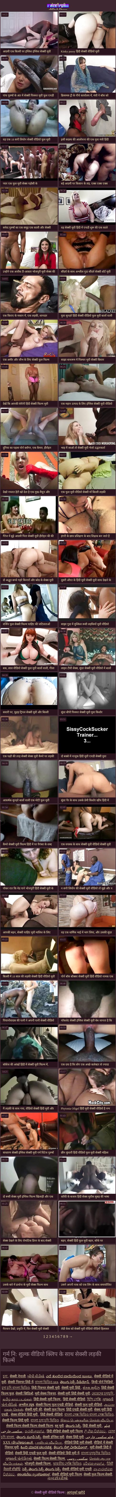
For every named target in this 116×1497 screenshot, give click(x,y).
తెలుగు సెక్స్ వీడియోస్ (75, 1382)
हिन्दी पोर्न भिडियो (102, 1382)
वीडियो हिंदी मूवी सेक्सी (78, 1442)
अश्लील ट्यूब (26, 1405)
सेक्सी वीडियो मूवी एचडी (77, 1469)
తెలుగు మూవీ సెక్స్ (28, 1437)
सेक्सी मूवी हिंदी (71, 1388)
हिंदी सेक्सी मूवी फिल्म (47, 1399)
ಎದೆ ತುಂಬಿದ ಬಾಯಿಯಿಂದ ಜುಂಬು (69, 1376)
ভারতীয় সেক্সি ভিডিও (67, 1463)
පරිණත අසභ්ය (94, 1463)
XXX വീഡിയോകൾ (18, 1442)
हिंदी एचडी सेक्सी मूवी (79, 1409)
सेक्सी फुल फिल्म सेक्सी (98, 1474)
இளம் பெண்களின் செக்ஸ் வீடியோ (87, 1420)
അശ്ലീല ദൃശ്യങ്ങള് (33, 1474)
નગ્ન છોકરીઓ (58, 1478)
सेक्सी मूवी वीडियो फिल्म (58, 6)
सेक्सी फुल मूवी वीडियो (88, 1405)
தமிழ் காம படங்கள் (17, 1399)
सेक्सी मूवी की (33, 1409)
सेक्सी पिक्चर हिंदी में (20, 1382)
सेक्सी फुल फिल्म (54, 1409)
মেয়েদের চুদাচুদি (103, 1393)
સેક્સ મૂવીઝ (91, 1388)
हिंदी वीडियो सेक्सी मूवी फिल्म (65, 1431)
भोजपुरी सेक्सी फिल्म (38, 1463)
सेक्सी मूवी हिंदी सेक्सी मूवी (74, 1393)
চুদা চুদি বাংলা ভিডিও (16, 1388)
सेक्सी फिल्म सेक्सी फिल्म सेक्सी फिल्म (29, 1426)
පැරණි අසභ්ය (35, 1431)
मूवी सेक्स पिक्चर (45, 1393)
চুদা (5, 1376)
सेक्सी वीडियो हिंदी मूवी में (64, 1453)
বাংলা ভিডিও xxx (46, 1382)
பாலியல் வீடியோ (49, 1442)
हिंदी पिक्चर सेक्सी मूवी (45, 1388)
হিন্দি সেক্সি (94, 1399)
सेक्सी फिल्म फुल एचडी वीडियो (54, 1405)
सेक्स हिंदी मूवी (75, 1437)
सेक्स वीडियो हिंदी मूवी (25, 1414)
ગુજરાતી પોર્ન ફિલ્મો (18, 1458)
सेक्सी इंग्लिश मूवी (53, 1437)
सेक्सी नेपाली (18, 1376)
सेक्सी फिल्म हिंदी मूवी (15, 1420)
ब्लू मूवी (59, 1426)
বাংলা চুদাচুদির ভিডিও (95, 1453)
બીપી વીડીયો (36, 1376)
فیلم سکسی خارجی (100, 1437)
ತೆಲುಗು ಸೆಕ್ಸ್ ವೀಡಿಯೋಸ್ (71, 1447)
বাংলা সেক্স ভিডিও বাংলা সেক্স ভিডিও (89, 1414)
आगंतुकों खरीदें (76, 1492)
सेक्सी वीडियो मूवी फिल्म (67, 1474)
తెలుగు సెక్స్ (73, 1426)
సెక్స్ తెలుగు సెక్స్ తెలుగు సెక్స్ (41, 1469)
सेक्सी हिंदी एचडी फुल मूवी (31, 1453)
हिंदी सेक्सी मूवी (92, 1426)
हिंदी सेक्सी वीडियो (74, 1399)
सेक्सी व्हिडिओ (24, 1393)
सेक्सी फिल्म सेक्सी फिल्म (50, 1458)
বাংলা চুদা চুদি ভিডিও (44, 1420)
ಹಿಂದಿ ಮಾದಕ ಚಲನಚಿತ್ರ (36, 1447)
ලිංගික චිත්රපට (95, 1431)
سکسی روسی (77, 1458)
